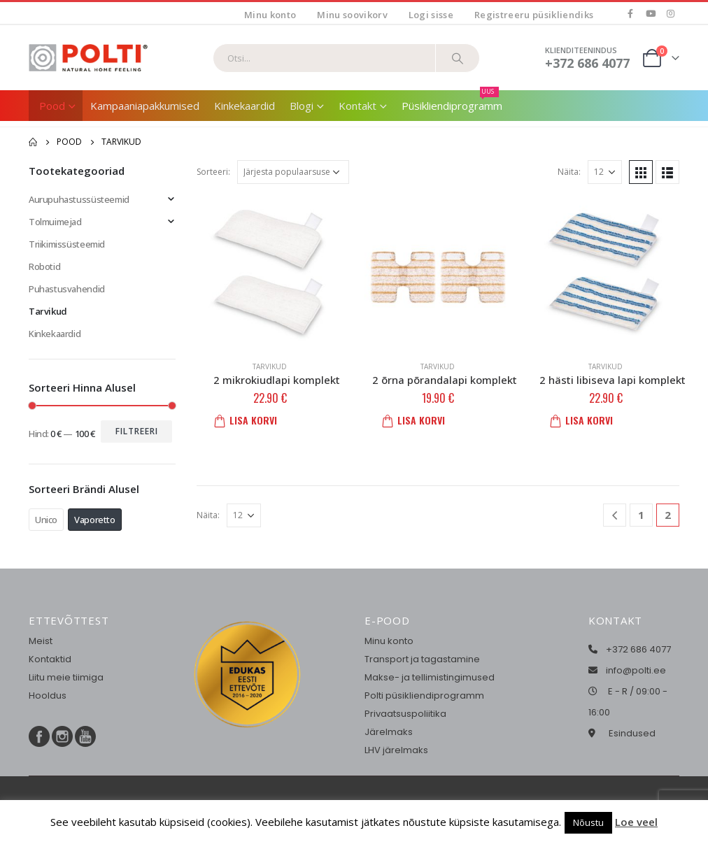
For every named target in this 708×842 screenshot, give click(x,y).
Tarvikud (270, 366)
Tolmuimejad (55, 221)
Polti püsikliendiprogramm (424, 695)
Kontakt (357, 106)
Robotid (44, 266)
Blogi (301, 106)
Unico (46, 519)
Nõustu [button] (588, 822)
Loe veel (636, 822)
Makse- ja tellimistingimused (429, 677)
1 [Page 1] (641, 515)
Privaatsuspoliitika (405, 713)
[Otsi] (457, 58)
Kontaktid (50, 659)
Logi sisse (431, 14)
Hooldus (47, 695)
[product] (270, 271)
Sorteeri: (213, 172)
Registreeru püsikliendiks (533, 14)
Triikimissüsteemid (67, 244)
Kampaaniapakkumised (144, 106)
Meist (40, 641)
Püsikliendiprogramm (452, 101)
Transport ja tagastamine (422, 659)
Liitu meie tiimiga (66, 677)
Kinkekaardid (244, 106)
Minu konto (270, 14)
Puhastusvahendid (67, 289)
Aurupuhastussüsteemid (79, 199)
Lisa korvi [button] (249, 420)
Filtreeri (136, 431)
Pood (52, 106)
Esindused (632, 733)
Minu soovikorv (352, 14)
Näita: (569, 172)
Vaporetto (94, 519)
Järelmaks (388, 731)
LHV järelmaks (396, 750)
